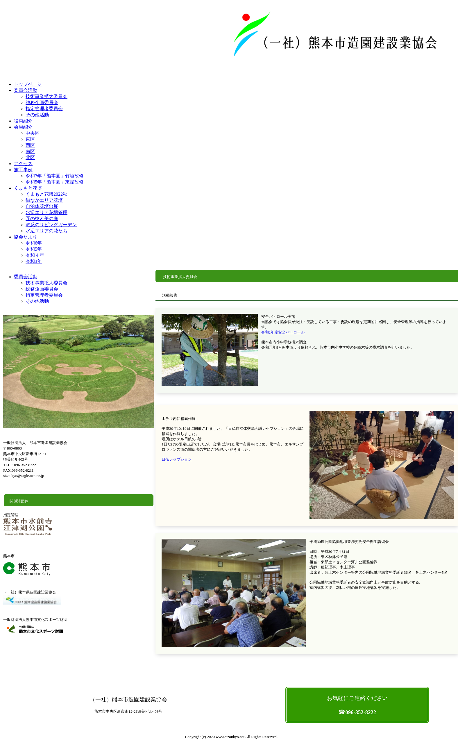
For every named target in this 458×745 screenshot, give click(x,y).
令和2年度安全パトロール (283, 332)
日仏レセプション (177, 459)
